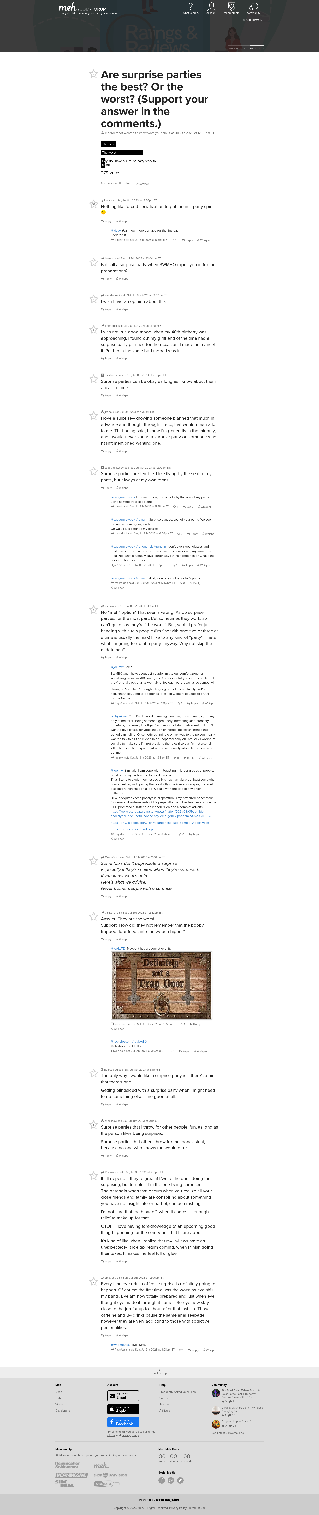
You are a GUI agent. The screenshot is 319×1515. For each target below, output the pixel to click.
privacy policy (130, 1435)
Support (164, 1398)
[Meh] (69, 6)
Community (219, 1385)
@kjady (116, 230)
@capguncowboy (123, 497)
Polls (58, 1398)
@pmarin (142, 519)
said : (134, 200)
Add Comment (253, 20)
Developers (62, 1410)
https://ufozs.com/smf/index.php (133, 829)
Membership (63, 1449)
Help (163, 1385)
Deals (58, 1392)
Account (112, 1385)
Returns (164, 1404)
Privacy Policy (178, 1508)
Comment (142, 184)
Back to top (159, 1373)
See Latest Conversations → (229, 1433)
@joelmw (117, 667)
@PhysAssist (119, 716)
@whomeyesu (121, 1344)
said (146, 240)
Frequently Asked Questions (178, 1392)
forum (98, 9)
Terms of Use (197, 1508)
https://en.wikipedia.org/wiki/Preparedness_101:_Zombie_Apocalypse (160, 822)
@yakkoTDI (118, 948)
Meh (58, 1385)
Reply (106, 221)
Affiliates (165, 1410)
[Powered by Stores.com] (159, 1500)
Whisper (122, 221)
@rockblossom (121, 1041)
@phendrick (144, 546)
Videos (59, 1404)
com (84, 9)
